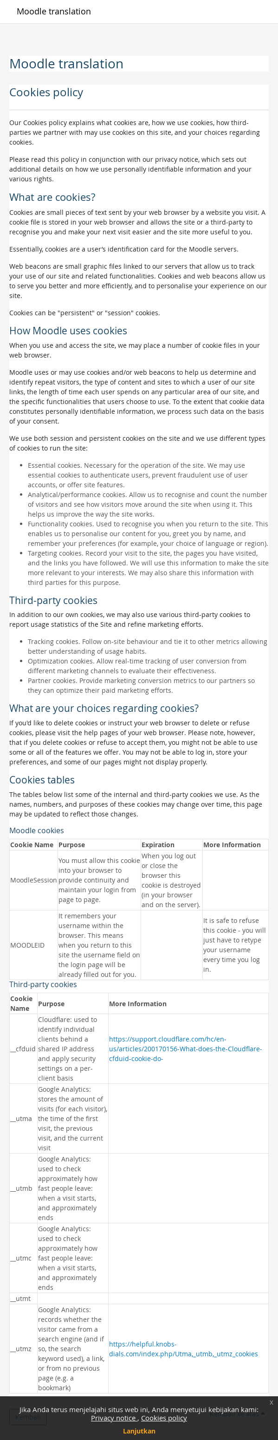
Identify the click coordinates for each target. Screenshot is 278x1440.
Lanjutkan (139, 1431)
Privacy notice (114, 1417)
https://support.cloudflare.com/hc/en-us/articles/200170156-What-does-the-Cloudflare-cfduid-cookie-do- (185, 1049)
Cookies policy (164, 1417)
